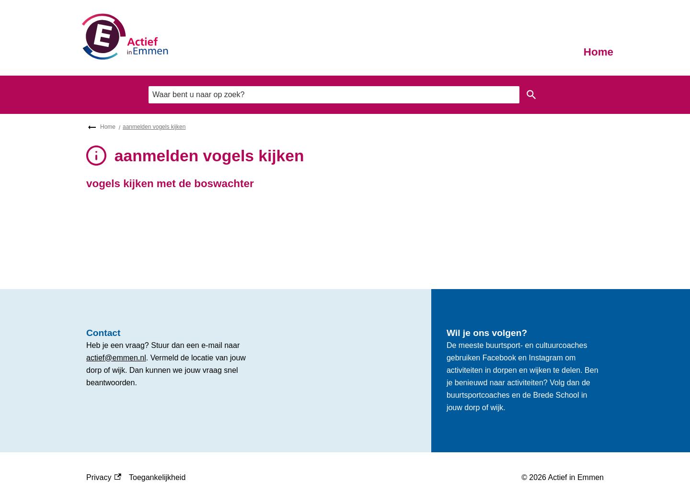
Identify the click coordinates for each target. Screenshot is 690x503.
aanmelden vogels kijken (154, 126)
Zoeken (529, 95)
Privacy (103, 477)
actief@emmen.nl (116, 358)
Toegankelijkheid (157, 477)
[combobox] (334, 94)
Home (598, 52)
